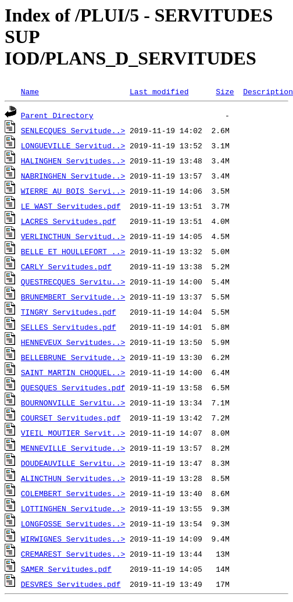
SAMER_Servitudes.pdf (66, 569)
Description (268, 91)
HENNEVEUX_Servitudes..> (73, 342)
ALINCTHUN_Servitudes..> (73, 478)
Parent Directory (57, 115)
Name (30, 91)
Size (225, 91)
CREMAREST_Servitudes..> (73, 553)
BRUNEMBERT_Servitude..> (73, 296)
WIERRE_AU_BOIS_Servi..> (73, 191)
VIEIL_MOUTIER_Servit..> (73, 433)
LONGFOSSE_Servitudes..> (73, 523)
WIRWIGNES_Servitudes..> (73, 538)
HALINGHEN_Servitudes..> (73, 160)
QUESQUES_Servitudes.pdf (73, 387)
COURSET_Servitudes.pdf (71, 417)
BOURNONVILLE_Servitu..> (73, 402)
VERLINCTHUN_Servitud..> (73, 236)
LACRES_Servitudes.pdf (68, 221)
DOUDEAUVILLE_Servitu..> (73, 463)
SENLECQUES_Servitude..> (73, 130)
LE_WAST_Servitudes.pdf (71, 206)
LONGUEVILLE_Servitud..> (73, 145)
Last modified (159, 91)
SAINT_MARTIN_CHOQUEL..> (73, 372)
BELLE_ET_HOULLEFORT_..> (73, 251)
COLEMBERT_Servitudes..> (73, 493)
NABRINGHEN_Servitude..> (73, 175)
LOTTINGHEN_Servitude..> (73, 508)
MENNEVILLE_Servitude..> (73, 448)
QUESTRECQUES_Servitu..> (73, 281)
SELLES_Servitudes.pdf (68, 327)
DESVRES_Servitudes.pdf (71, 584)
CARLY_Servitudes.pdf (66, 266)
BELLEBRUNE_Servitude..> (73, 357)
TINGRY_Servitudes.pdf (68, 312)
